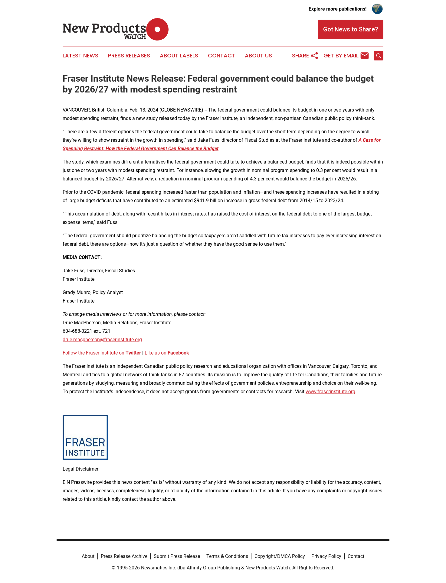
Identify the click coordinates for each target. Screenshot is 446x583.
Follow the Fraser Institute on (102, 353)
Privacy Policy (326, 556)
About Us (258, 55)
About (88, 556)
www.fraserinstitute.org (330, 391)
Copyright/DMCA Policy (279, 556)
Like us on (167, 353)
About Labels (179, 55)
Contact (221, 55)
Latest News (80, 55)
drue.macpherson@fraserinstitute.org (102, 339)
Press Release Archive (124, 556)
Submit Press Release (177, 556)
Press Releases (129, 55)
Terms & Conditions (227, 556)
